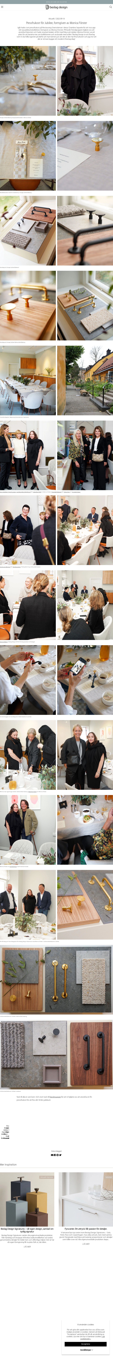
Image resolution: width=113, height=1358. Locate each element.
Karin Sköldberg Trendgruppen (8, 492)
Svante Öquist (13, 866)
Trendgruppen (55, 1097)
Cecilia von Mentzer (5, 567)
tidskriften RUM (37, 492)
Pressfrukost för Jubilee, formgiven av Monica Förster (56, 23)
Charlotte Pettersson (56, 492)
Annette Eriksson (76, 492)
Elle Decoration (17, 567)
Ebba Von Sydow (32, 791)
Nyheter (50, 1177)
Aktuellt (51, 19)
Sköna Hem (67, 492)
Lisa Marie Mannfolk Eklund (23, 492)
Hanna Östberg (4, 642)
